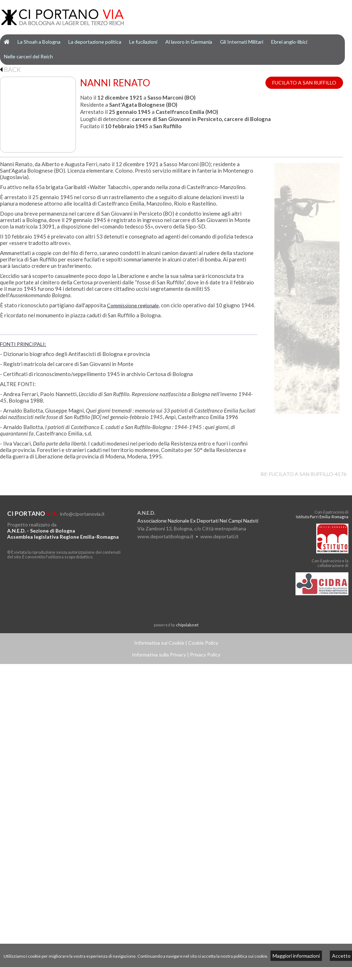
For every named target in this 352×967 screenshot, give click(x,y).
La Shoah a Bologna (39, 42)
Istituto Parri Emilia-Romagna (322, 516)
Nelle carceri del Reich (28, 56)
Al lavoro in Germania (188, 42)
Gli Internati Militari (241, 42)
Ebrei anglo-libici (289, 42)
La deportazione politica (94, 42)
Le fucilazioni (143, 42)
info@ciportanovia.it (82, 514)
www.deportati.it (219, 536)
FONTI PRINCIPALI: (23, 344)
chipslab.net (187, 624)
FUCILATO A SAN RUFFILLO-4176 (307, 474)
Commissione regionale (133, 305)
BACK (10, 69)
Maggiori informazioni (296, 956)
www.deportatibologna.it (165, 536)
